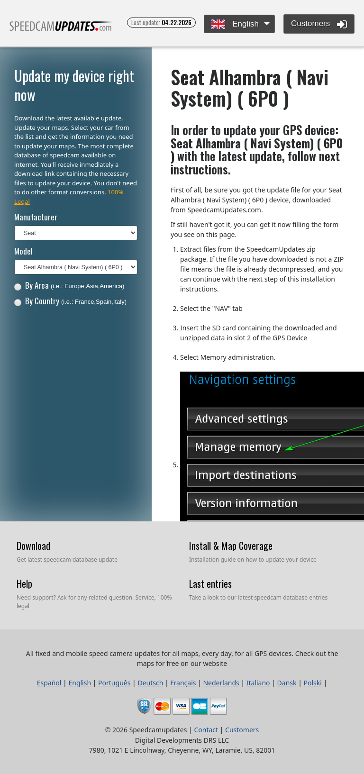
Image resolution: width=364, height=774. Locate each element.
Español (49, 682)
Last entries (210, 583)
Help (24, 583)
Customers (319, 24)
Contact (206, 729)
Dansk (287, 682)
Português (114, 682)
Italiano (258, 682)
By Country (70, 301)
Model (23, 251)
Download (33, 545)
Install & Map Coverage (231, 545)
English (234, 24)
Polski (313, 682)
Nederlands (221, 682)
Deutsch (150, 682)
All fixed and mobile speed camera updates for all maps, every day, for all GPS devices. (61, 30)
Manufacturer (35, 217)
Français (183, 682)
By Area (69, 285)
